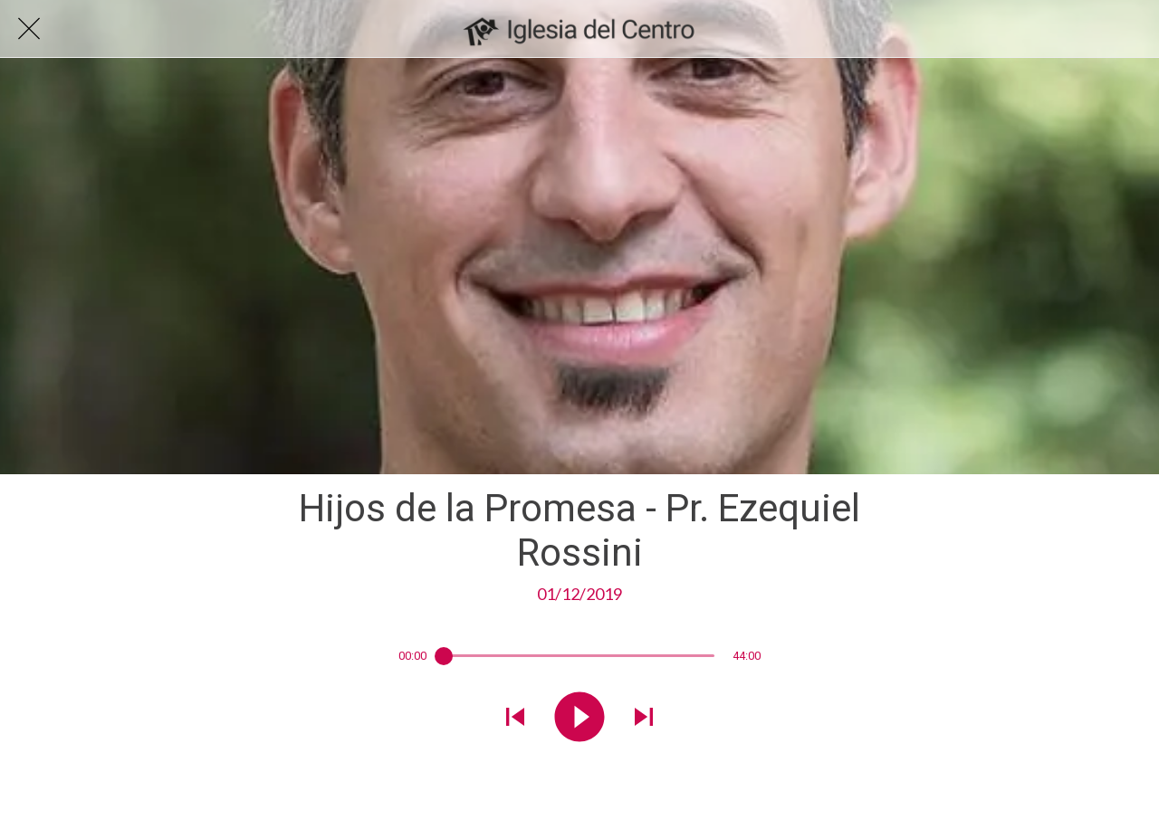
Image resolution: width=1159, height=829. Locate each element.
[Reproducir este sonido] (579, 718)
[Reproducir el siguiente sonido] (644, 718)
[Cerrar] (29, 29)
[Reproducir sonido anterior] (515, 718)
